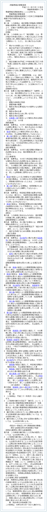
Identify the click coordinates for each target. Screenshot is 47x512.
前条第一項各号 (13, 340)
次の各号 (23, 238)
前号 (11, 254)
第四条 (11, 365)
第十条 (11, 292)
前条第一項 (17, 331)
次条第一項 (13, 118)
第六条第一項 (14, 374)
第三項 (27, 387)
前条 (14, 267)
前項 (8, 132)
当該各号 (35, 285)
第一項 (9, 136)
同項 (40, 376)
